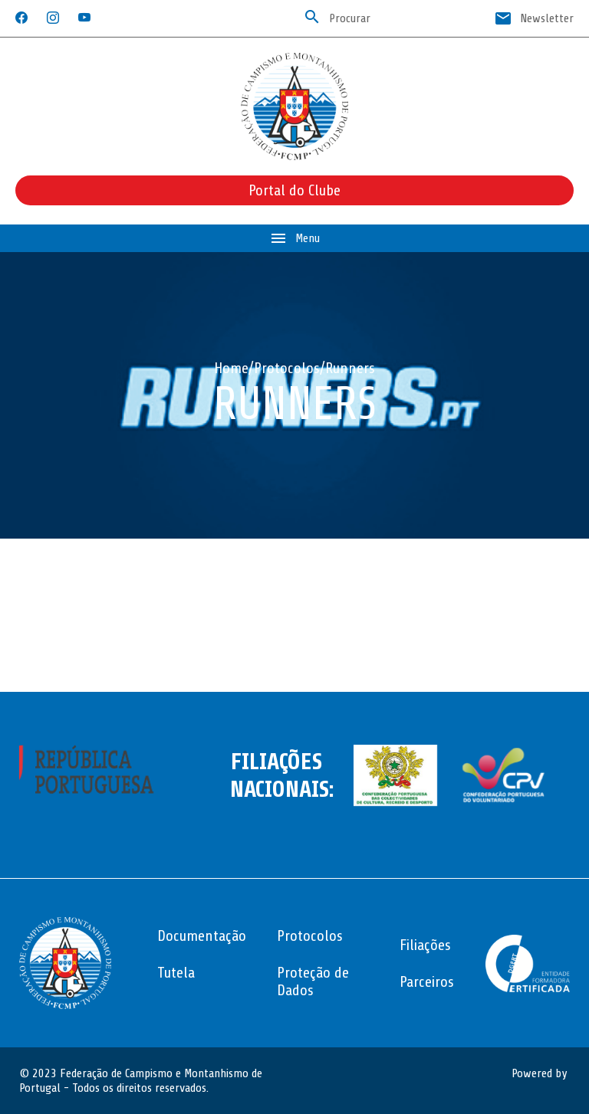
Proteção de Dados (313, 981)
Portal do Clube (294, 190)
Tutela (176, 972)
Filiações (425, 945)
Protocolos (287, 368)
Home (231, 368)
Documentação (201, 936)
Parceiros (427, 982)
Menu (294, 238)
